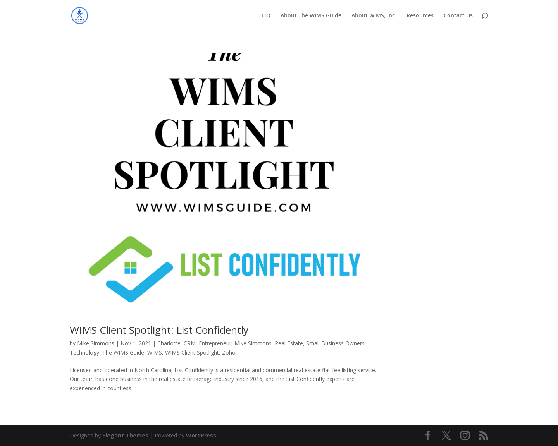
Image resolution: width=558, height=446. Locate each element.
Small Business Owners (335, 343)
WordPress (201, 435)
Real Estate (289, 343)
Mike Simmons (95, 343)
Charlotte (169, 343)
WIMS (154, 352)
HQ (266, 16)
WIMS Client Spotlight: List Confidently (159, 330)
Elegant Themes (125, 435)
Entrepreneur (215, 343)
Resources (420, 16)
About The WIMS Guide (311, 16)
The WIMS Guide (123, 352)
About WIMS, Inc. (373, 16)
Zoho (229, 352)
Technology (84, 352)
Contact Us (458, 16)
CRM (190, 343)
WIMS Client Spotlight (192, 352)
